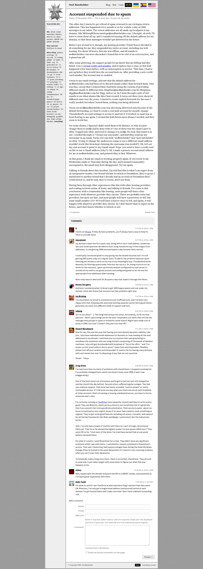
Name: (81, 506)
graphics (59, 116)
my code (50, 57)
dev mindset (51, 70)
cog (53, 62)
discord (49, 37)
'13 (60, 82)
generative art (52, 65)
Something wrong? (149, 565)
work (58, 75)
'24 (54, 60)
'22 (57, 62)
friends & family (53, 99)
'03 (51, 107)
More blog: (52, 53)
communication (53, 94)
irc (54, 37)
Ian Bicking (80, 296)
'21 (60, 65)
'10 (48, 89)
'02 (62, 109)
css (56, 114)
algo (61, 87)
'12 (61, 84)
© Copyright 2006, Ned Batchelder (80, 565)
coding (49, 92)
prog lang (54, 82)
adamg (78, 311)
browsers (50, 114)
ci (59, 77)
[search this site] (54, 27)
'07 (51, 97)
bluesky (59, 34)
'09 (57, 89)
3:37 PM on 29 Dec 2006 (144, 228)
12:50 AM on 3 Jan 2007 (144, 482)
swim (49, 112)
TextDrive (102, 402)
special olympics (53, 109)
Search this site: (53, 24)
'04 (61, 104)
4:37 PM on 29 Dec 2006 (144, 240)
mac (48, 119)
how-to (59, 102)
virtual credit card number (97, 66)
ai (58, 87)
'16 (57, 77)
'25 (55, 57)
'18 (48, 75)
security (50, 84)
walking (50, 87)
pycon (49, 67)
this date (50, 121)
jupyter (56, 104)
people (56, 107)
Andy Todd (80, 482)
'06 (54, 102)
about (53, 32)
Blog (108, 5)
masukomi (80, 240)
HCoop (88, 231)
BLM (128, 5)
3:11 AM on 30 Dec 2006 (144, 329)
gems (52, 80)
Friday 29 (73, 18)
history (49, 102)
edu (60, 72)
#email (147, 212)
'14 (48, 82)
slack (58, 37)
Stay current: (52, 46)
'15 (48, 80)
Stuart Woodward (84, 328)
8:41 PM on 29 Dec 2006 (144, 311)
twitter (56, 84)
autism (52, 89)
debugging (51, 116)
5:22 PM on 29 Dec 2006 (144, 296)
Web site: (80, 515)
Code (120, 5)
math (58, 60)
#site (153, 212)
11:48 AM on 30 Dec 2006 (143, 470)
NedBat (79, 5)
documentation (52, 72)
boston (55, 67)
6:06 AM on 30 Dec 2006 (144, 366)
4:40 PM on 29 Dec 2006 (144, 285)
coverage (50, 55)
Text (114, 5)
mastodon (51, 34)
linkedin (56, 42)
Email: (81, 510)
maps (53, 119)
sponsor (50, 39)
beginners (51, 77)
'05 (48, 104)
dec (59, 114)
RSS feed (50, 48)
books (54, 112)
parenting (59, 80)
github (49, 42)
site (61, 39)
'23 (62, 60)
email (58, 32)
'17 (54, 75)
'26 (56, 55)
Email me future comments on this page (105, 552)
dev (48, 97)
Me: (48, 32)
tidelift (56, 39)
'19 (58, 70)
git (51, 75)
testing (60, 57)
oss (48, 107)
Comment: (79, 527)
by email (58, 48)
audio (49, 62)
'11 (55, 87)
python (60, 53)
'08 (61, 94)
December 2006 (85, 18)
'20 (60, 67)
